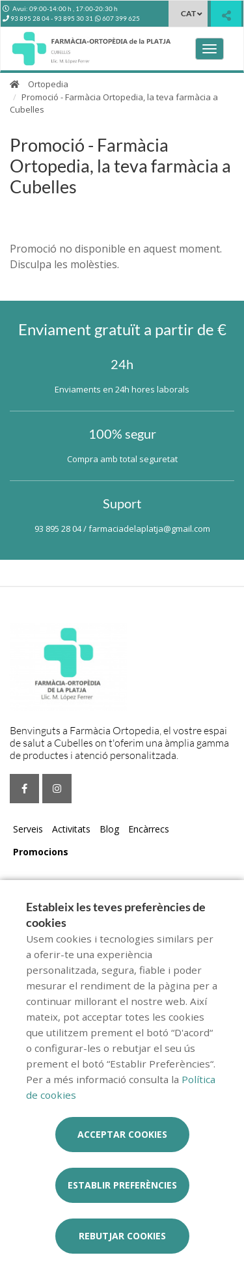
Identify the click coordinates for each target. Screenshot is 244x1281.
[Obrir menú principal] (209, 49)
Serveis (28, 829)
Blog (109, 829)
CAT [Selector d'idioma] (188, 13)
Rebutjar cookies (122, 1236)
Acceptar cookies (122, 1134)
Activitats (71, 829)
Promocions (40, 852)
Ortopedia (48, 84)
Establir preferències (122, 1185)
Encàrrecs (148, 829)
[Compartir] (226, 15)
